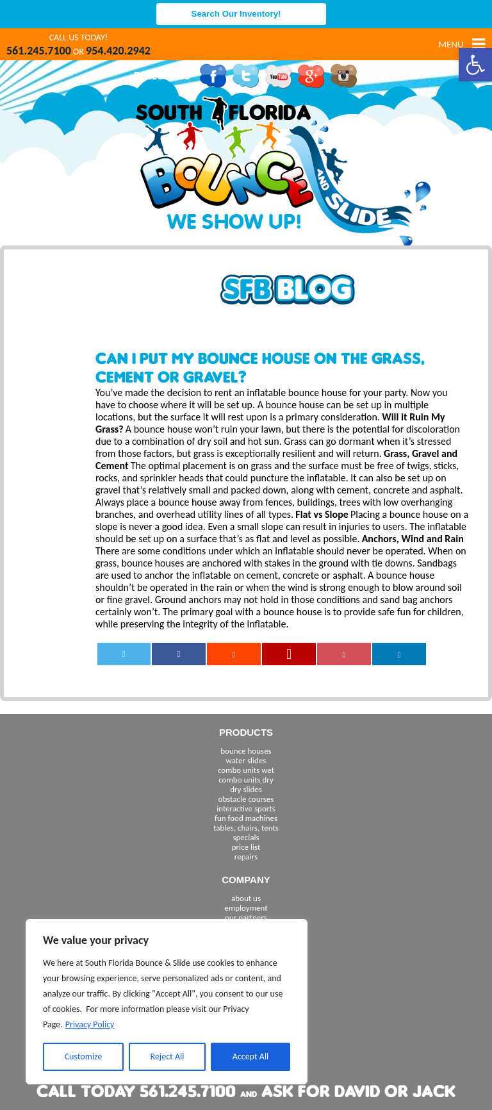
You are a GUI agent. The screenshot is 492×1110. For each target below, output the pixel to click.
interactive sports (246, 808)
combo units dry (246, 779)
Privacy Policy (90, 1024)
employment (245, 908)
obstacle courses (246, 799)
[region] (167, 1001)
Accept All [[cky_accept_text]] (251, 1056)
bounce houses (245, 751)
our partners (246, 917)
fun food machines (246, 818)
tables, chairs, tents (246, 827)
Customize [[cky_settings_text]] (83, 1056)
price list (246, 847)
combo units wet (246, 770)
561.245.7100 (38, 51)
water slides (246, 760)
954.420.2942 (118, 51)
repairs (246, 856)
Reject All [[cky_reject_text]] (167, 1056)
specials (246, 837)
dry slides (246, 789)
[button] (475, 64)
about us (246, 898)
